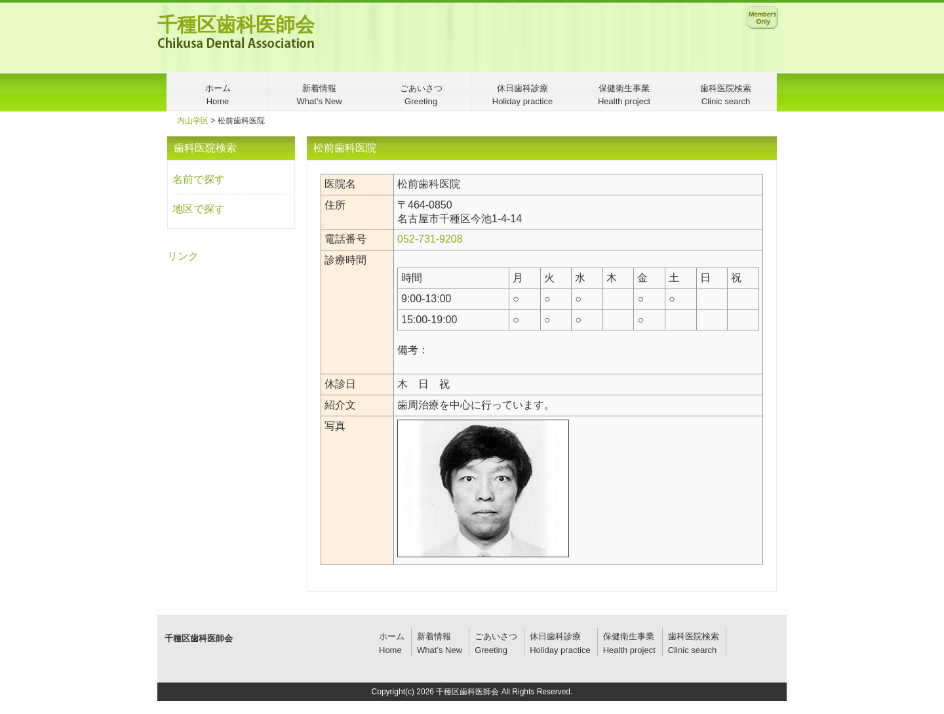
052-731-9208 (430, 239)
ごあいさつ (496, 636)
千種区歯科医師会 (236, 24)
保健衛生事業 (628, 636)
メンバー (762, 17)
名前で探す (198, 179)
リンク (183, 256)
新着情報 (434, 636)
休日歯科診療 (555, 636)
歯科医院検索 (693, 636)
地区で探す (198, 208)
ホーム (391, 636)
